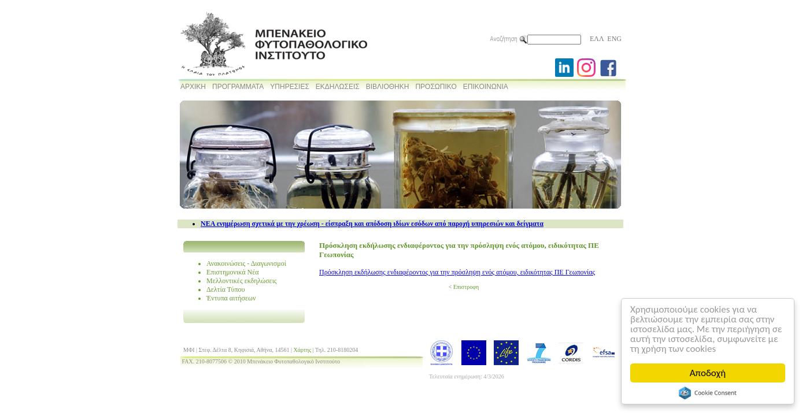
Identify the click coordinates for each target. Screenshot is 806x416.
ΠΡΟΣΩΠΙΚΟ (435, 87)
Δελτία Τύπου (225, 289)
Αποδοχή (708, 373)
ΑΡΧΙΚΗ (193, 87)
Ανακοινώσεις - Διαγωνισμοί (246, 263)
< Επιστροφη (464, 287)
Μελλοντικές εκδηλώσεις (241, 281)
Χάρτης (303, 350)
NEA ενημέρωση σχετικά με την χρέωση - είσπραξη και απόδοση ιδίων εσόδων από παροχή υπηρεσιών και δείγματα (372, 224)
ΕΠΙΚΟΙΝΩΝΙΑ (485, 87)
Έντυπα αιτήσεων (231, 298)
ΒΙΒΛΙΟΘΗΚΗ (387, 87)
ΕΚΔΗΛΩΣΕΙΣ (338, 87)
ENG (614, 39)
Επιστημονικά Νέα (232, 272)
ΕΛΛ (597, 39)
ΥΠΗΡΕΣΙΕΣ (289, 87)
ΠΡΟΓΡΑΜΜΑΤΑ (238, 87)
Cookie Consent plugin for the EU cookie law (708, 393)
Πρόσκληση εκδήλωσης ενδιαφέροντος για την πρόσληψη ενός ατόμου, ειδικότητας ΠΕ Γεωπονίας (457, 272)
